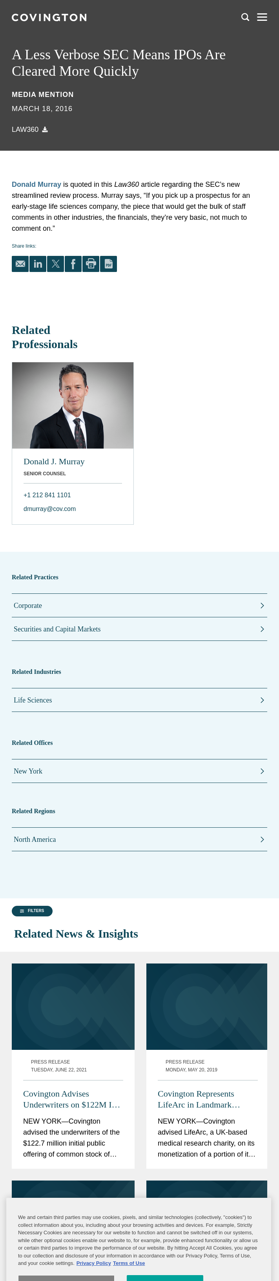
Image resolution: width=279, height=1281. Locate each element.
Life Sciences (33, 700)
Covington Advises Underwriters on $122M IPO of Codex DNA (73, 1081)
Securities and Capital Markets (57, 629)
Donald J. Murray (54, 461)
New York (28, 771)
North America (35, 839)
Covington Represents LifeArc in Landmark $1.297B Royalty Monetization (196, 1081)
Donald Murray (36, 184)
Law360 (25, 129)
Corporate (28, 605)
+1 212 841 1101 (47, 495)
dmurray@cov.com (50, 508)
